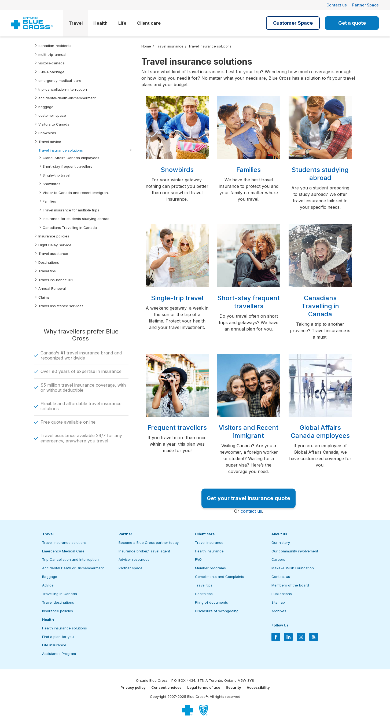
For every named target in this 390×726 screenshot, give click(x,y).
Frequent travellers (177, 427)
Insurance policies (53, 236)
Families (49, 201)
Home (146, 46)
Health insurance (209, 551)
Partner (125, 534)
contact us (251, 511)
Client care (149, 23)
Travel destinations (58, 602)
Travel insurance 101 (55, 280)
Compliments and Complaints (219, 576)
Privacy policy (133, 687)
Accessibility (258, 687)
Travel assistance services (60, 306)
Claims (44, 297)
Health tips (204, 594)
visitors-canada (51, 63)
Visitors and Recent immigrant (248, 431)
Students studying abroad (320, 174)
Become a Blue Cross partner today (149, 542)
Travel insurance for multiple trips (71, 210)
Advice (48, 585)
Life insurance (54, 645)
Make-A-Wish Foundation (292, 568)
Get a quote (352, 23)
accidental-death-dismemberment (67, 98)
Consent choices (166, 687)
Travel (76, 23)
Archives (278, 611)
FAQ (198, 559)
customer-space (52, 115)
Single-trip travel (56, 175)
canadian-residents (54, 45)
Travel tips (47, 271)
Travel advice (49, 142)
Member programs (210, 568)
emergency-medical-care (59, 80)
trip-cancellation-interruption (62, 89)
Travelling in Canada (59, 594)
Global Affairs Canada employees (71, 158)
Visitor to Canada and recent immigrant (76, 192)
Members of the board (290, 585)
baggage (45, 107)
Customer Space (293, 23)
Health (100, 23)
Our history (280, 542)
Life (122, 23)
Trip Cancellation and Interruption (70, 559)
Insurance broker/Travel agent (144, 551)
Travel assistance (53, 253)
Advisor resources (134, 559)
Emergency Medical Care (63, 551)
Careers (278, 559)
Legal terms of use (203, 687)
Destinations (48, 262)
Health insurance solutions (64, 628)
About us (279, 534)
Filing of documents (211, 602)
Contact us (336, 5)
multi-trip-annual (52, 54)
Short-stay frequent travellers (67, 166)
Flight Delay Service (54, 245)
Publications (281, 594)
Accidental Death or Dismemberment (73, 568)
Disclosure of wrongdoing (216, 611)
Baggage (49, 576)
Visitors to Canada (53, 124)
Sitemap (278, 602)
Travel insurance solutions (60, 150)
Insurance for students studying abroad (76, 219)
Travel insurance (169, 46)
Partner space (130, 568)
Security (233, 687)
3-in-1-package (51, 72)
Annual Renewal (52, 288)
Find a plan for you (58, 637)
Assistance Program (59, 653)
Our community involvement (294, 551)
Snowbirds (47, 133)
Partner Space (365, 5)
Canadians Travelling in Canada (70, 227)
